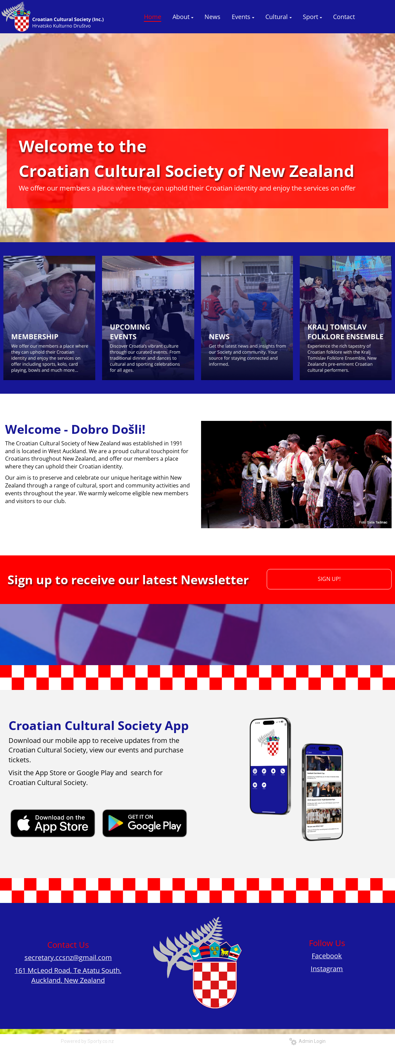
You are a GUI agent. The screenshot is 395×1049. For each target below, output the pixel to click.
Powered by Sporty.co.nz (87, 1041)
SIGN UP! (329, 579)
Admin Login (307, 1041)
